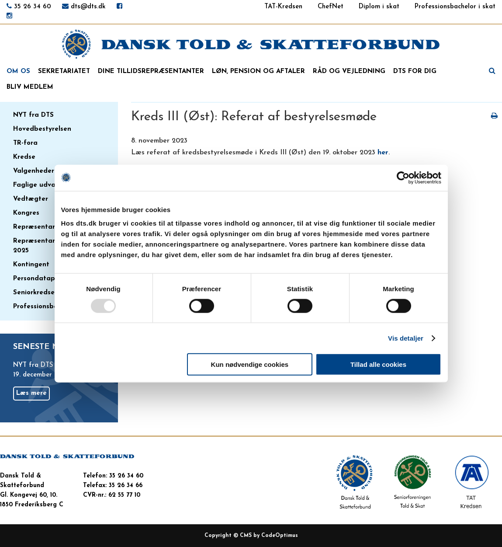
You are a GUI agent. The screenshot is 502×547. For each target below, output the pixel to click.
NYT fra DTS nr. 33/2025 (51, 365)
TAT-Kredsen (283, 6)
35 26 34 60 (32, 6)
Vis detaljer (405, 337)
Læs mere (31, 393)
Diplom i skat (379, 6)
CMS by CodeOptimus (269, 535)
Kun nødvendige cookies (250, 364)
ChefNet (330, 6)
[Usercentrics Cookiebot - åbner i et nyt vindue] (403, 177)
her (382, 152)
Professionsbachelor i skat (455, 6)
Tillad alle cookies (378, 364)
